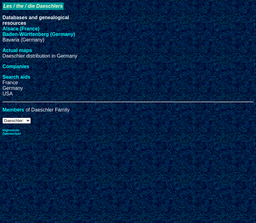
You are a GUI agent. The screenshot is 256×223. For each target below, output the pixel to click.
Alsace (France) (20, 28)
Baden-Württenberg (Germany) (38, 34)
